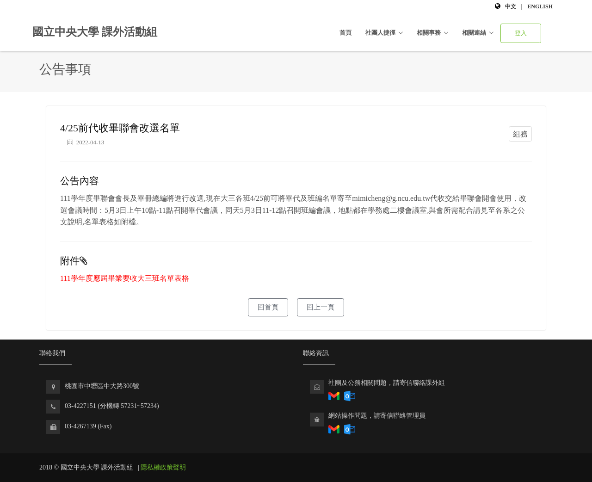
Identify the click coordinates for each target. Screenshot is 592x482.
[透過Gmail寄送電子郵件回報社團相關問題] (333, 428)
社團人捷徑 (380, 32)
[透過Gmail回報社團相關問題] (333, 395)
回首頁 (268, 307)
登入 (521, 33)
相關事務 (429, 32)
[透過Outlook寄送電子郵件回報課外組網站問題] (349, 428)
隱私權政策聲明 (163, 467)
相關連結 (474, 32)
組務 (520, 134)
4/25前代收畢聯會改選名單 (120, 128)
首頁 (345, 32)
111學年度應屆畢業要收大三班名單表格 (124, 278)
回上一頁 (320, 307)
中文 (510, 6)
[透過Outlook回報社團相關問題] (349, 395)
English (540, 6)
